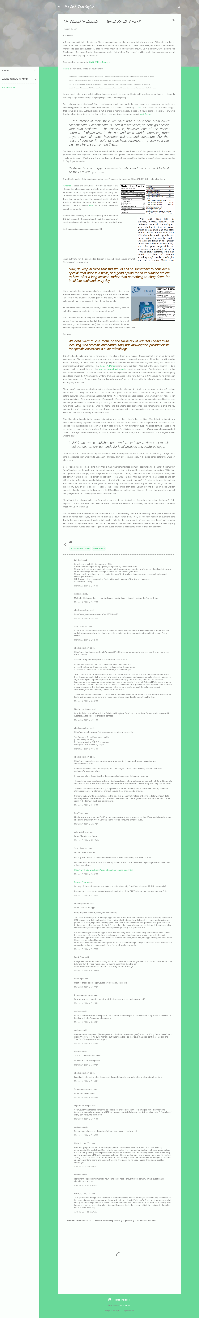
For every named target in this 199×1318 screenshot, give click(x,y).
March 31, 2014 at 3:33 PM (86, 1135)
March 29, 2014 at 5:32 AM (86, 1003)
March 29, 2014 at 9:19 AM (86, 1081)
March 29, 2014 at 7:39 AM (86, 1022)
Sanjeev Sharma (81, 882)
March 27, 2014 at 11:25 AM (86, 840)
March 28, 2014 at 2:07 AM (86, 987)
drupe (139, 107)
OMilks (66, 69)
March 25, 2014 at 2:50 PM (86, 586)
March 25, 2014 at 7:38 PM (86, 701)
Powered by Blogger (119, 1300)
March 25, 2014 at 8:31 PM (86, 720)
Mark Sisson (145, 114)
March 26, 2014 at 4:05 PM (86, 749)
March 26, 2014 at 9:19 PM (86, 805)
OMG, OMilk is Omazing (99, 62)
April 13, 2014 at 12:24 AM (85, 1212)
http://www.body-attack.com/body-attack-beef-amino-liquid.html (103, 870)
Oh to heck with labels (80, 548)
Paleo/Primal (99, 548)
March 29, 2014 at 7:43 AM (86, 1065)
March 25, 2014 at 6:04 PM (86, 640)
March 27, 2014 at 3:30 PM (86, 874)
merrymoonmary (125, 1305)
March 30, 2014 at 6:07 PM (86, 1119)
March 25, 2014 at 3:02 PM (86, 602)
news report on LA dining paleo (113, 369)
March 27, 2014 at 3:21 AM (86, 824)
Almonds (67, 186)
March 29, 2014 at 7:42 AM (86, 1043)
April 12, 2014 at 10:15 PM (85, 1185)
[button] (173, 20)
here (91, 205)
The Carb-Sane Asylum (79, 6)
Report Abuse (8, 87)
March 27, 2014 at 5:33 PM (86, 895)
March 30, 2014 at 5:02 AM (86, 1097)
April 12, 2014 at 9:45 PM (85, 1166)
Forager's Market (108, 366)
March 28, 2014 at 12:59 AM (86, 970)
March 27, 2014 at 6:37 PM (86, 949)
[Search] (179, 7)
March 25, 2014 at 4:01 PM (86, 618)
